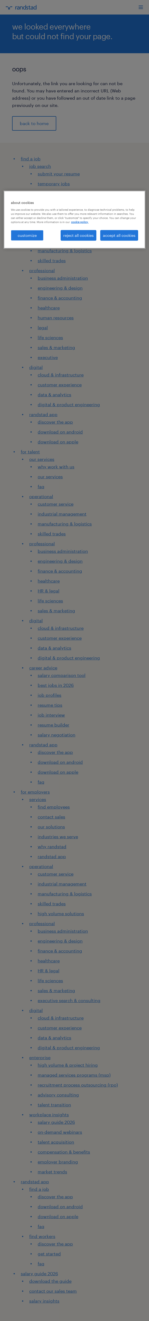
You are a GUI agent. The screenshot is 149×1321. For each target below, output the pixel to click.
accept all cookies (119, 235)
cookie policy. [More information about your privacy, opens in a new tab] (79, 222)
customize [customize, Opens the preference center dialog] (27, 235)
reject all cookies (78, 235)
